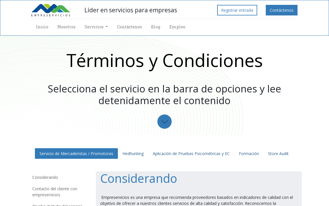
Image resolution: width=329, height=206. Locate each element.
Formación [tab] (249, 153)
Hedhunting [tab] (133, 153)
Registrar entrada (237, 10)
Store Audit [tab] (279, 153)
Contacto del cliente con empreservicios (54, 191)
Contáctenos (282, 10)
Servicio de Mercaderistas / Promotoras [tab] (76, 153)
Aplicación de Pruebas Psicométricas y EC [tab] (191, 153)
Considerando (45, 177)
